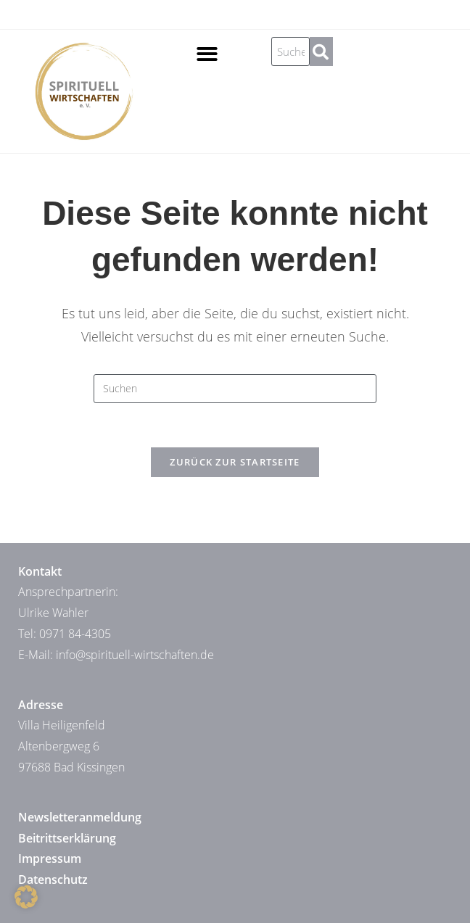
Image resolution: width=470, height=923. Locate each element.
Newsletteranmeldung (79, 817)
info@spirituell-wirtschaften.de (135, 655)
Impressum (49, 858)
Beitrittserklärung (67, 838)
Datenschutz (53, 879)
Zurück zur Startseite (235, 461)
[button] (207, 54)
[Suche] (321, 51)
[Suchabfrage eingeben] (235, 388)
